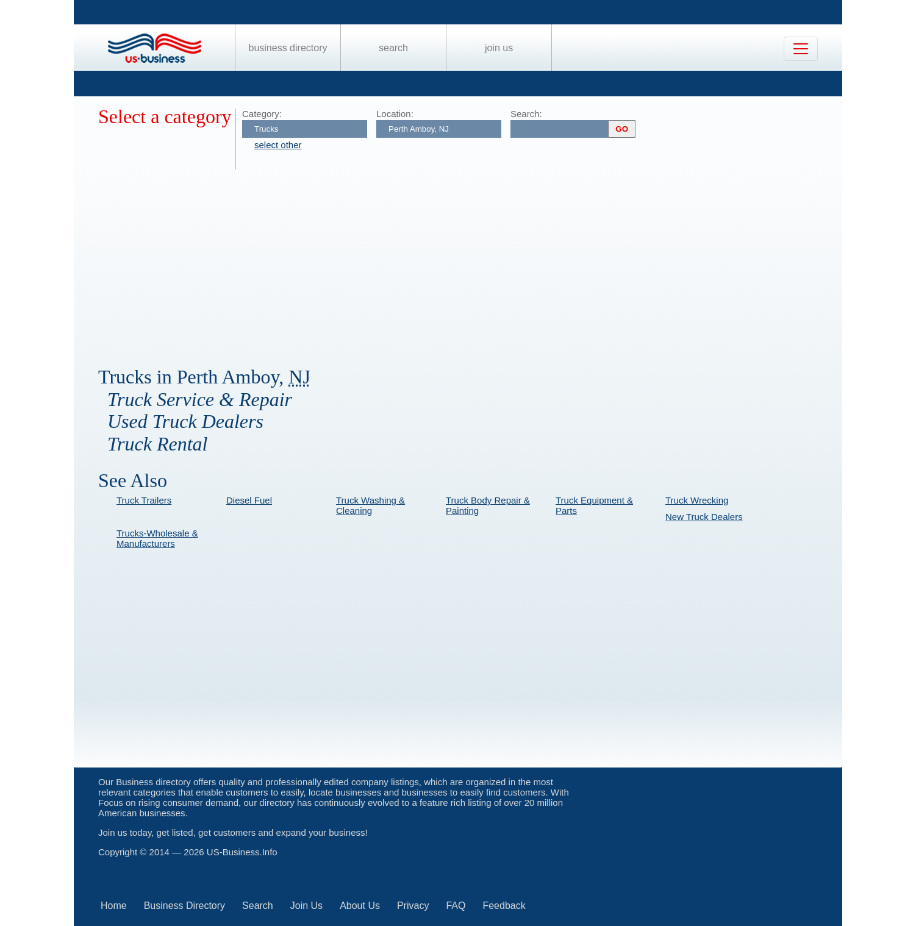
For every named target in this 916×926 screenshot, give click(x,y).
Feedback (503, 905)
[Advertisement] (464, 261)
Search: (526, 114)
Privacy (413, 905)
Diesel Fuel (249, 500)
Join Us (499, 48)
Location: (394, 114)
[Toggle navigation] (801, 49)
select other (278, 145)
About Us (360, 905)
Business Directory (288, 48)
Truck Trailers (143, 500)
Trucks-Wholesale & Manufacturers (157, 538)
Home (114, 905)
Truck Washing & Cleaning (370, 505)
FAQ (455, 905)
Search (393, 48)
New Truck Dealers (704, 516)
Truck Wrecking (696, 500)
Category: (262, 114)
